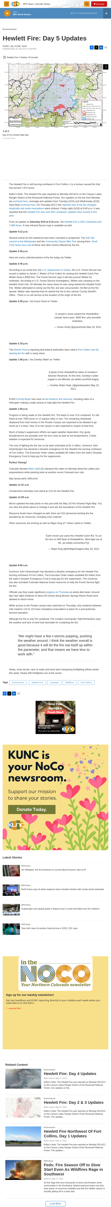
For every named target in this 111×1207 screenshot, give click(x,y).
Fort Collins (86, 643)
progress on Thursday (57, 552)
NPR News (26, 826)
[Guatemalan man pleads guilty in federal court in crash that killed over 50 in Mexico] (11, 870)
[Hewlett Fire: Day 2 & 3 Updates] (23, 1068)
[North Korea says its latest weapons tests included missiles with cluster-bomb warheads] (11, 850)
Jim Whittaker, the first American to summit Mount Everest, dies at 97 (53, 830)
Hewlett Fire (37, 643)
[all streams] (107, 13)
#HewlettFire (71, 332)
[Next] (105, 132)
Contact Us (90, 1189)
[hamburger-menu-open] (6, 4)
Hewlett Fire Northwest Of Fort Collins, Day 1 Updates (72, 1094)
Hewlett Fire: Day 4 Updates (70, 1034)
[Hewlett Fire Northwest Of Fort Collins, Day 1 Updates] (23, 1097)
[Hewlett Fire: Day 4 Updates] (23, 1039)
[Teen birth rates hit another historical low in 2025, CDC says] (11, 889)
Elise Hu (47, 1139)
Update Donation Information (93, 1182)
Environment (9, 29)
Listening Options (48, 1188)
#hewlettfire (92, 274)
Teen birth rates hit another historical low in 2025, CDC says (49, 889)
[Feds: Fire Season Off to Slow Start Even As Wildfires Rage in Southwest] (23, 1131)
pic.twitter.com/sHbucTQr (76, 503)
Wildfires (69, 643)
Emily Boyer (24, 359)
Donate (100, 4)
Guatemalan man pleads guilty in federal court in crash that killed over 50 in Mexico (60, 869)
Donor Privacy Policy (71, 1195)
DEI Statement (47, 1200)
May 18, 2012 (94, 287)
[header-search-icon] (86, 4)
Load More (55, 1164)
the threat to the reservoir (59, 359)
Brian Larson (49, 1039)
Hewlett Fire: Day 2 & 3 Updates (74, 1063)
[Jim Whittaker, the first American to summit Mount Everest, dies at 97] (11, 831)
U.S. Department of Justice (56, 230)
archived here (20, 162)
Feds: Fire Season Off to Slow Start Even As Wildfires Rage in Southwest (73, 1130)
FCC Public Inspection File (72, 1182)
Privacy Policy (69, 1189)
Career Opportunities (49, 1194)
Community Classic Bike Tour (60, 202)
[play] (7, 13)
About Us (44, 1182)
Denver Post (20, 310)
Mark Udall (34, 429)
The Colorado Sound (94, 1195)
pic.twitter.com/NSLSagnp (85, 340)
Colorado (54, 643)
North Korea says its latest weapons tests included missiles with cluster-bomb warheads (62, 850)
